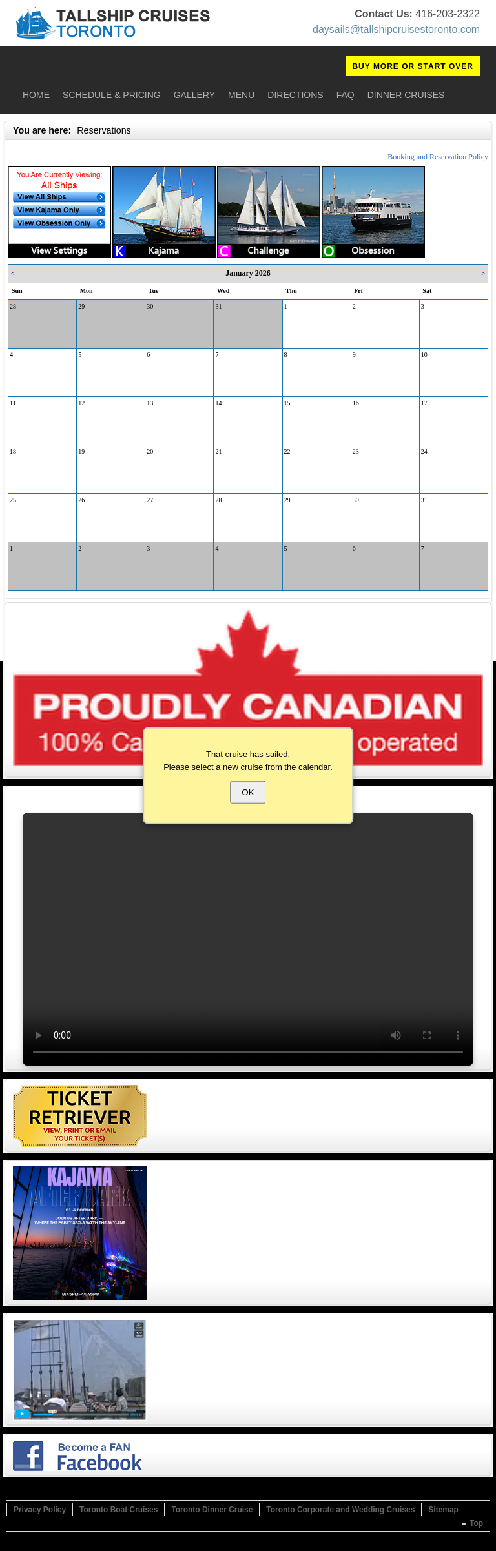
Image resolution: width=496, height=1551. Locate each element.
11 (13, 403)
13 (150, 403)
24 (424, 451)
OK (248, 792)
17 (424, 403)
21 (218, 451)
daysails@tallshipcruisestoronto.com (396, 29)
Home (36, 95)
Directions (295, 95)
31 (218, 306)
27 (150, 499)
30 (150, 306)
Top (476, 1523)
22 (287, 451)
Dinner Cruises (406, 95)
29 (81, 306)
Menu (241, 95)
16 (356, 403)
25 (13, 499)
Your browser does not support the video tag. (248, 939)
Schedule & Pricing (112, 95)
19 (81, 451)
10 (424, 354)
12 (81, 403)
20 (150, 451)
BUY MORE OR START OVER (412, 66)
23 (356, 451)
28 (13, 306)
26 (81, 499)
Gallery (194, 95)
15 (287, 403)
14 (218, 403)
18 (13, 451)
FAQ (345, 95)
